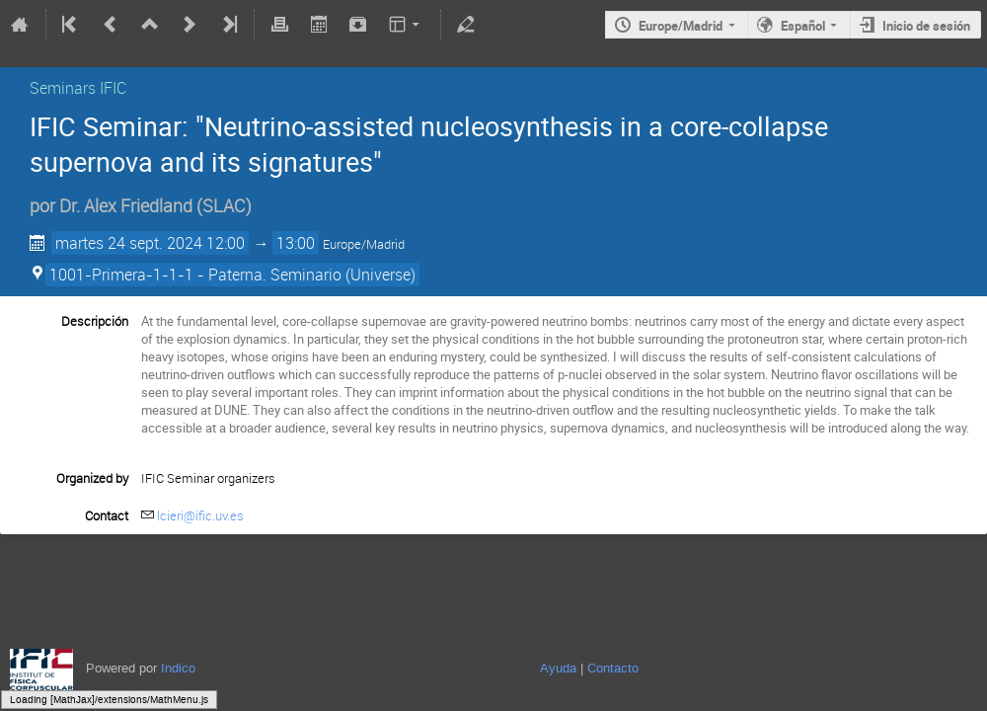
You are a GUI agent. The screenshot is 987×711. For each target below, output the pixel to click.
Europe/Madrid (680, 26)
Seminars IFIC (78, 88)
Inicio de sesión (926, 26)
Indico (178, 668)
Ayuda (558, 668)
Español (803, 26)
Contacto (613, 668)
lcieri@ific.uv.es (200, 515)
